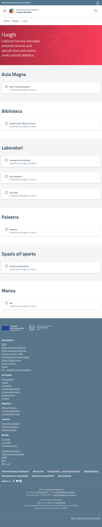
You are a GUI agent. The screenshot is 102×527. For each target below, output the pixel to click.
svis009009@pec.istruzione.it (64, 495)
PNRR (4, 457)
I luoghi (5, 382)
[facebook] (13, 481)
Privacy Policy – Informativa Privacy (63, 471)
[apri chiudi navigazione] (4, 11)
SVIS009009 (60, 502)
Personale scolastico (11, 423)
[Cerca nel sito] (96, 11)
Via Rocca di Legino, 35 (54, 489)
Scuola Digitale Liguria (11, 360)
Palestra (10, 217)
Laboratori (12, 147)
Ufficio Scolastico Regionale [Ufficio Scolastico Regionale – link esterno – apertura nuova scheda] (14, 347)
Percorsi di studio (9, 429)
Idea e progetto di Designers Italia (85, 518)
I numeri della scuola (11, 388)
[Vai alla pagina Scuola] (15, 20)
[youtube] (17, 481)
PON (4, 460)
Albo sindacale (64, 475)
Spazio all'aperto (19, 253)
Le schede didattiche (11, 410)
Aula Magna (14, 74)
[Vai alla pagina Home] (6, 20)
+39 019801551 (41, 492)
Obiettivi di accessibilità (43, 475)
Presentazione (8, 379)
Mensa (8, 290)
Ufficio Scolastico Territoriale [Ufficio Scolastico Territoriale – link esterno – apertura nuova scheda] (14, 350)
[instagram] (20, 481)
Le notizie (6, 439)
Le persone (6, 385)
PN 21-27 (6, 463)
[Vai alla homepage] (24, 11)
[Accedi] (97, 2)
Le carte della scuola (11, 392)
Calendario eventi (9, 445)
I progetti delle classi (11, 414)
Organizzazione (8, 395)
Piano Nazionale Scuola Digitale (15, 357)
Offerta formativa (9, 407)
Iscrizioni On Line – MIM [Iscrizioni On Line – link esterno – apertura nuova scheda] (12, 353)
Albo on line (38, 471)
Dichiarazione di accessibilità (15, 475)
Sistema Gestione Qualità (13, 454)
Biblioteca (12, 111)
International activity (11, 451)
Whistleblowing (91, 471)
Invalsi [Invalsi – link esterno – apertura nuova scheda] (4, 366)
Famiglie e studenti (10, 426)
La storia (5, 398)
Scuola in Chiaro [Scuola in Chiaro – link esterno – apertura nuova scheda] (9, 363)
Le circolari (6, 442)
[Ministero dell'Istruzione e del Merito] (16, 2)
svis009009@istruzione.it (64, 492)
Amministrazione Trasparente (15, 471)
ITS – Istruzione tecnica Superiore (16, 369)
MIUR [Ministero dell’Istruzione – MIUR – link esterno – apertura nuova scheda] (4, 344)
